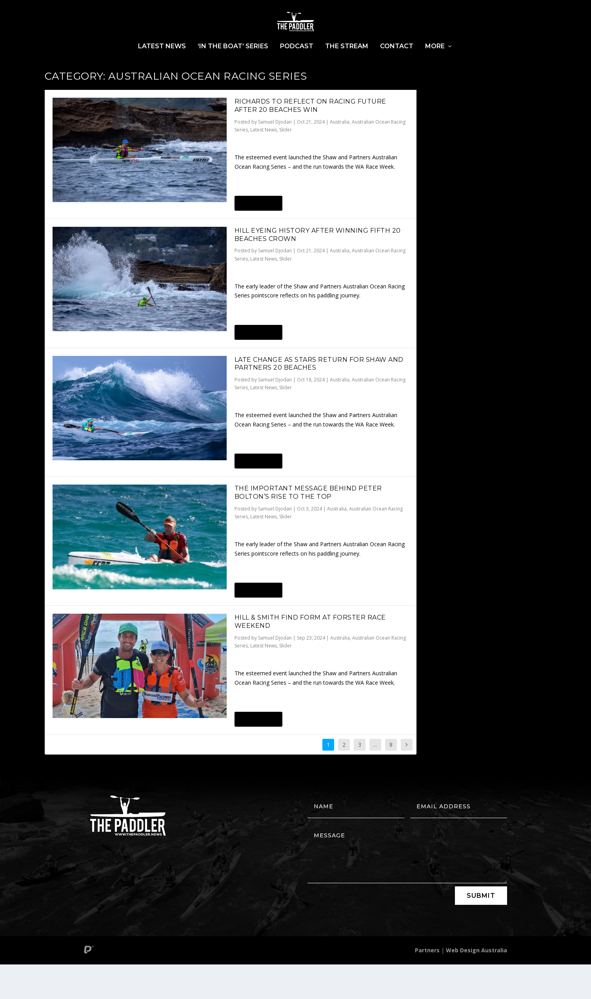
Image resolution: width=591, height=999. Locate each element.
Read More (258, 237)
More (435, 66)
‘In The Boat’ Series (233, 66)
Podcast (296, 66)
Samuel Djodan (275, 156)
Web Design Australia (476, 984)
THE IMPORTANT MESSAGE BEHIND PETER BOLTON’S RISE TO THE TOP (308, 527)
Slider (285, 164)
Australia (339, 156)
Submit (481, 930)
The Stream (346, 66)
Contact (396, 66)
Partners (427, 984)
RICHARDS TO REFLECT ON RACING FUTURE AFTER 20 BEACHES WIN (310, 140)
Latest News (162, 66)
